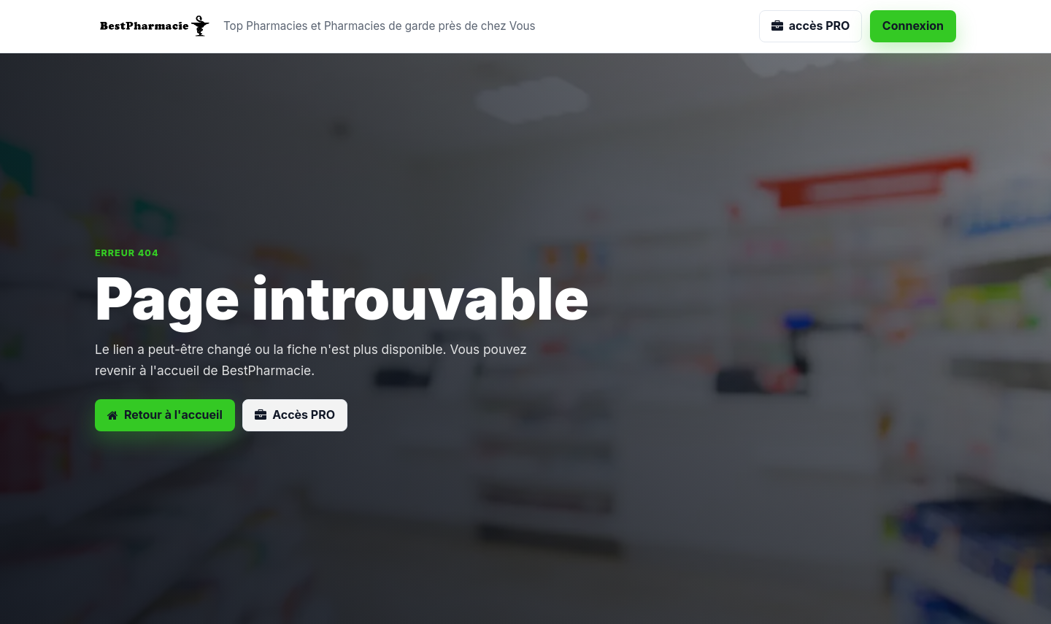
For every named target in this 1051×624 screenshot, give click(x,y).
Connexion (913, 25)
